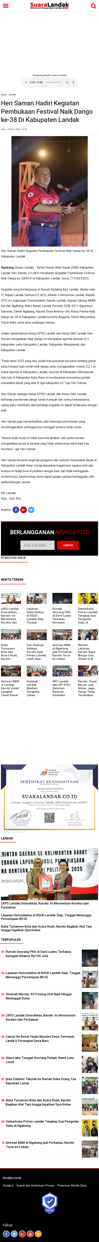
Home (4, 94)
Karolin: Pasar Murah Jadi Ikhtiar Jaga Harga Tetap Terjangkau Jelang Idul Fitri (87, 692)
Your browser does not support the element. (49, 82)
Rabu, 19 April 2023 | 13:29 (14, 129)
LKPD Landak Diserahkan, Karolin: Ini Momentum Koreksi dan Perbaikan (10, 617)
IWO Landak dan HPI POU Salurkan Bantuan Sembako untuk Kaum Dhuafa (61, 692)
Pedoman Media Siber (72, 1185)
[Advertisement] (49, 42)
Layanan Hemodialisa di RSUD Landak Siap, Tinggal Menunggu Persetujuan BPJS (35, 621)
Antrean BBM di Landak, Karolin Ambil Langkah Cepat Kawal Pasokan (10, 690)
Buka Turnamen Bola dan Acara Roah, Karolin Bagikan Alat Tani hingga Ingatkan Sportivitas (9, 658)
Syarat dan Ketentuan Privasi (35, 1185)
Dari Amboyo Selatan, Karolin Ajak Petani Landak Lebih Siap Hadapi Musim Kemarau (36, 655)
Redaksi (8, 1185)
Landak (12, 94)
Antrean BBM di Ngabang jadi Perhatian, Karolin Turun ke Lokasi (62, 652)
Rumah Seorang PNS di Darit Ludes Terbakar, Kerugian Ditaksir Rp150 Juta (62, 619)
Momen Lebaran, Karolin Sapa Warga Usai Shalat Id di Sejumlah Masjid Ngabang (86, 657)
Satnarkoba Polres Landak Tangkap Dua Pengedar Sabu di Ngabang (87, 617)
